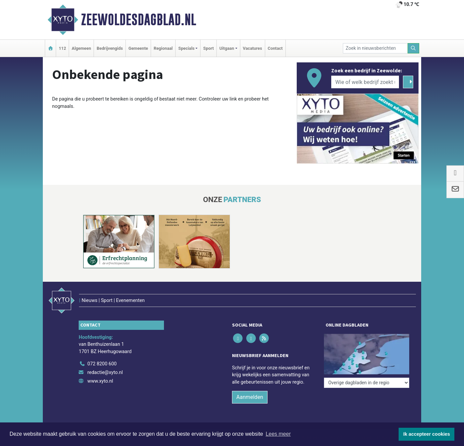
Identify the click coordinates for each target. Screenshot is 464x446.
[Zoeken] (414, 48)
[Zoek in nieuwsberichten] (375, 48)
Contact (275, 48)
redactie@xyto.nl (105, 372)
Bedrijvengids (110, 48)
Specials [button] (186, 48)
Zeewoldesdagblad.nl (138, 20)
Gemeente (138, 48)
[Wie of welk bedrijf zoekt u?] (365, 82)
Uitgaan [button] (226, 48)
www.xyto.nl (100, 381)
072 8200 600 (101, 364)
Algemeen (81, 48)
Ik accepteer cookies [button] (426, 434)
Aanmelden (249, 397)
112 (62, 48)
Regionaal (163, 48)
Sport (208, 48)
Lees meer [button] (278, 434)
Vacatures (252, 48)
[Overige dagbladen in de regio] (366, 383)
